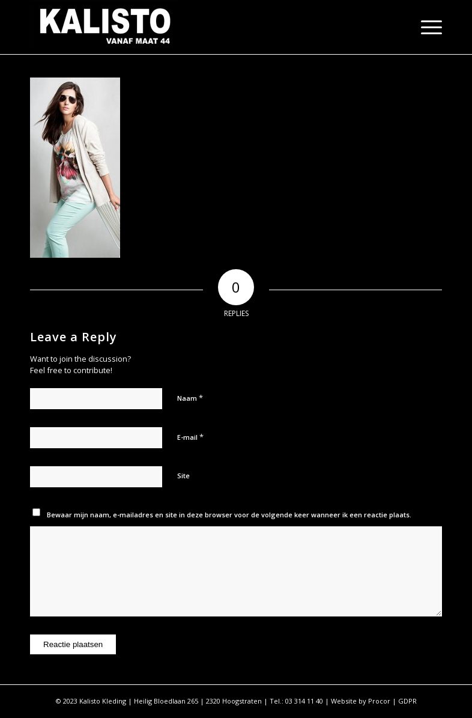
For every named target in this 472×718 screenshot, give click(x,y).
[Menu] (425, 27)
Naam (190, 397)
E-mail (190, 436)
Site (183, 475)
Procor (379, 700)
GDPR (407, 700)
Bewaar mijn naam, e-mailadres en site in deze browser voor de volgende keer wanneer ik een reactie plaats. (229, 514)
